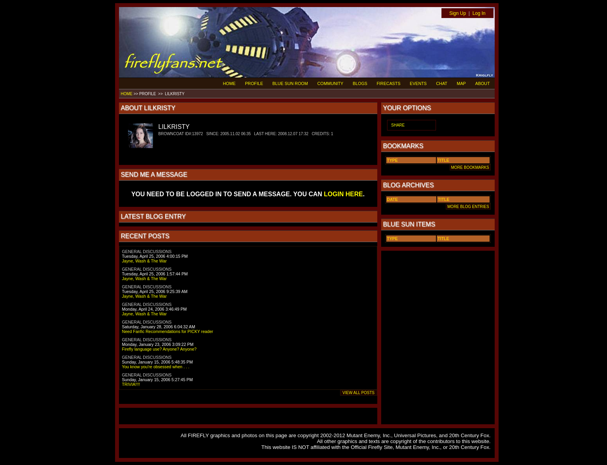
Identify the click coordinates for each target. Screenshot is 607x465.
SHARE (398, 125)
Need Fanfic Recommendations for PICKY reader (167, 331)
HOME (229, 83)
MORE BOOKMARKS (470, 167)
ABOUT (482, 83)
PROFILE (254, 83)
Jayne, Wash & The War (144, 261)
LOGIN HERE (343, 194)
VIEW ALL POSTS (358, 393)
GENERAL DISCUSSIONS (147, 251)
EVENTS (418, 83)
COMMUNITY (330, 83)
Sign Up (457, 13)
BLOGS (360, 83)
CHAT (441, 83)
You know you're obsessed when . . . (155, 366)
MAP (461, 83)
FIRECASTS (389, 83)
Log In (478, 13)
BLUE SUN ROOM (290, 83)
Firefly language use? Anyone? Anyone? (159, 349)
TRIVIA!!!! (131, 384)
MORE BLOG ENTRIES (468, 206)
